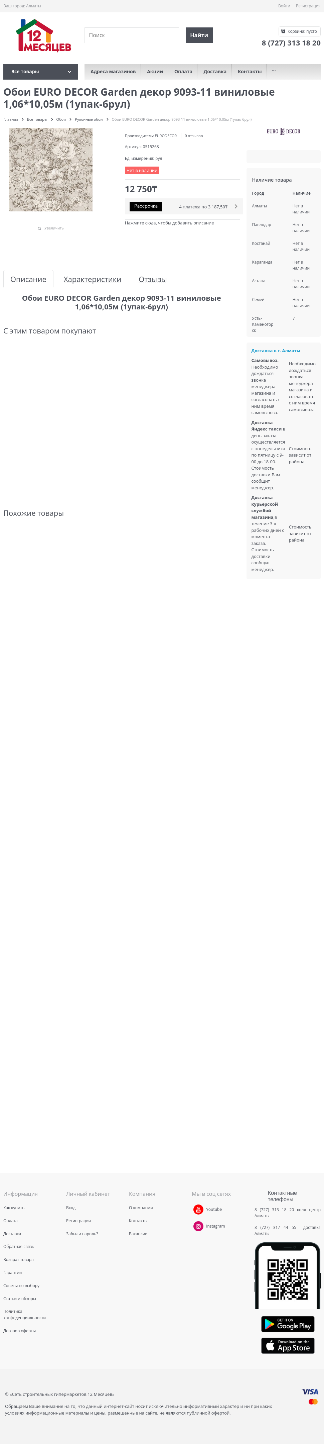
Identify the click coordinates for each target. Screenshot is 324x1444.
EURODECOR (166, 135)
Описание (28, 279)
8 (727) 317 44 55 (277, 1227)
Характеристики (92, 279)
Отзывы (153, 279)
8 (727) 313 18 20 (274, 1210)
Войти (284, 6)
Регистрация (308, 6)
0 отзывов (194, 135)
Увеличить (54, 227)
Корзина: (302, 31)
